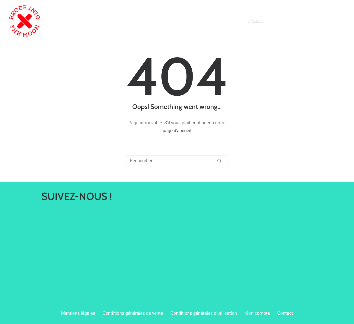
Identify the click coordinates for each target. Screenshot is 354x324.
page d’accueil (177, 130)
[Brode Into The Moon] (25, 21)
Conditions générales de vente (132, 313)
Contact (285, 313)
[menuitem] (229, 21)
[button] (219, 161)
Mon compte (257, 313)
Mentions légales (78, 313)
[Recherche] (177, 160)
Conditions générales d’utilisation (203, 313)
